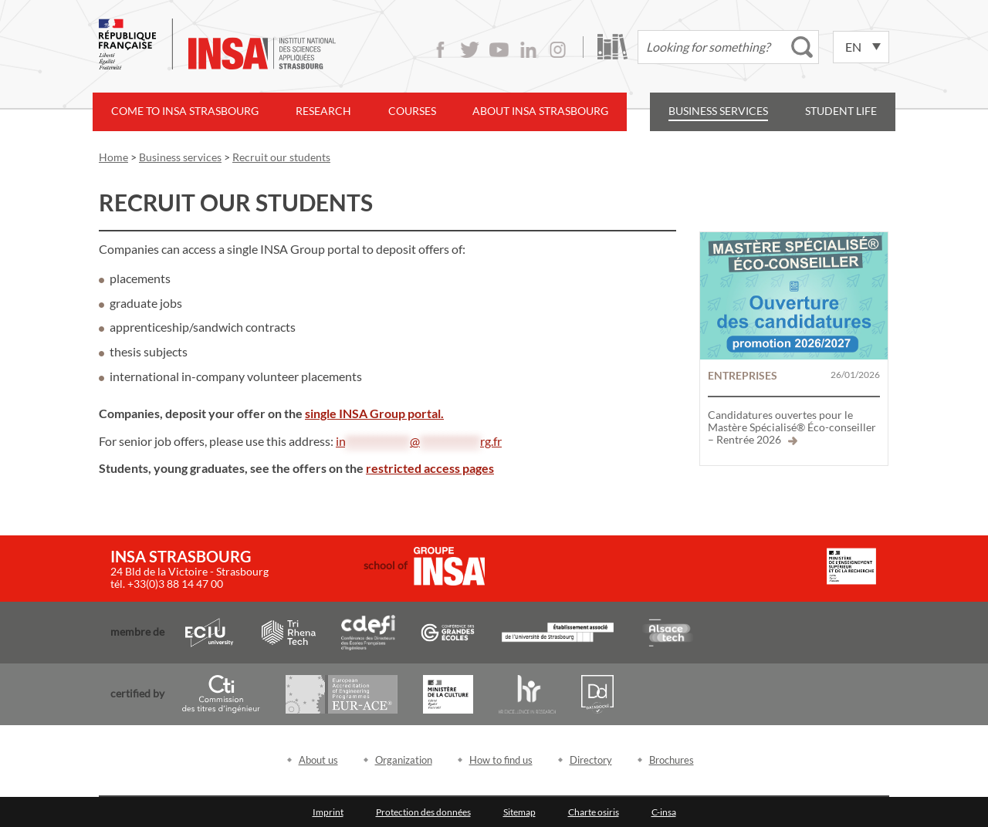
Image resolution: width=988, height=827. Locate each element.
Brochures (671, 760)
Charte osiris (593, 812)
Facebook (440, 50)
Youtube (499, 50)
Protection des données (423, 812)
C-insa (663, 812)
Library (612, 46)
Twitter (469, 50)
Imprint (328, 812)
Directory (591, 760)
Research (323, 110)
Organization (403, 760)
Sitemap (519, 812)
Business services (718, 110)
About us (318, 760)
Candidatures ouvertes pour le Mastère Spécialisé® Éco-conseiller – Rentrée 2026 (792, 427)
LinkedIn (528, 50)
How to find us (501, 760)
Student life (841, 110)
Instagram (557, 50)
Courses (412, 110)
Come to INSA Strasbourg (185, 110)
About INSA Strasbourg (540, 110)
